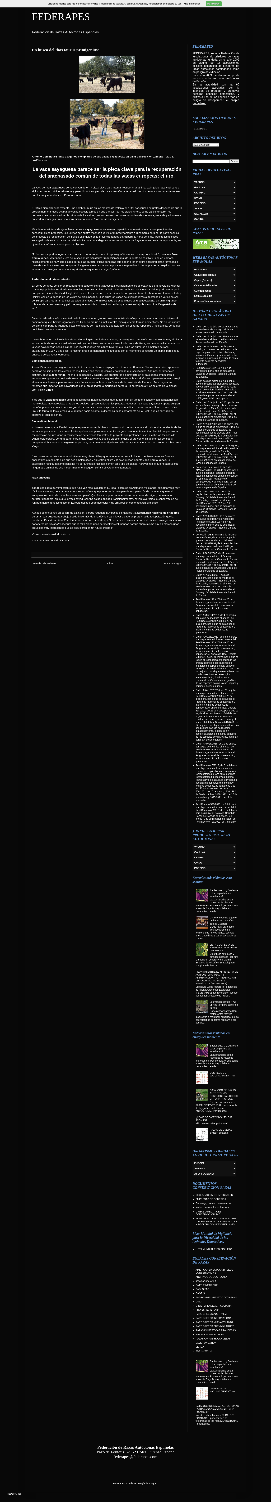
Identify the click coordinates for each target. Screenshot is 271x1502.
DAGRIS (200, 1293)
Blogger (153, 1483)
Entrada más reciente (44, 563)
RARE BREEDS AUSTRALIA (211, 1313)
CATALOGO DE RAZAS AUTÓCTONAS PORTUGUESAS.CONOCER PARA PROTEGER (224, 1094)
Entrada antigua (172, 563)
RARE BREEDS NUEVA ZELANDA (214, 1322)
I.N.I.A (199, 1301)
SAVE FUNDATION (206, 1342)
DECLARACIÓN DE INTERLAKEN (214, 1195)
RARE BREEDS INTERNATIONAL (214, 1318)
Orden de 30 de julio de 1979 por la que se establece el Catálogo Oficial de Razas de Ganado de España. (217, 329)
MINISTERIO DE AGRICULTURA (213, 1305)
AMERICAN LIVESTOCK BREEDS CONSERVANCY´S (214, 1271)
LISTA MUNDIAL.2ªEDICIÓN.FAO (214, 1249)
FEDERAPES (61, 16)
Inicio (110, 563)
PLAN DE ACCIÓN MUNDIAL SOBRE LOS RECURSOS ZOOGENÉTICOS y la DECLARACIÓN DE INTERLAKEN (216, 1221)
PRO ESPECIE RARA (207, 1309)
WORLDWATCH (204, 1351)
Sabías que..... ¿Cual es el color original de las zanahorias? (224, 893)
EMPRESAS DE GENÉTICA (211, 1199)
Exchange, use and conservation (213, 1203)
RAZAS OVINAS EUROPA (210, 1334)
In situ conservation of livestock (212, 1207)
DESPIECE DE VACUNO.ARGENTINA (222, 1074)
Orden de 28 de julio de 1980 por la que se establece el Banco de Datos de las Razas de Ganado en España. (217, 339)
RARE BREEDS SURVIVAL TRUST (215, 1326)
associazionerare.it (206, 1281)
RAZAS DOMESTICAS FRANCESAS (216, 1330)
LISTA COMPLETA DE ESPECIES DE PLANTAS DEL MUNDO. (223, 947)
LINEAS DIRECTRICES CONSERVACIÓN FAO (208, 1213)
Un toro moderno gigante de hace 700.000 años (223, 919)
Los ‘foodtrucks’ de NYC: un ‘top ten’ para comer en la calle (224, 1004)
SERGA (200, 1346)
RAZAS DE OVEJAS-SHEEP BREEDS (221, 1131)
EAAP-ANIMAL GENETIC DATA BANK (216, 1297)
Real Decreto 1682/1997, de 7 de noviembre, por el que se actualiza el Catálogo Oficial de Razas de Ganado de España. (216, 372)
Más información (192, 3)
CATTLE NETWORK (207, 1285)
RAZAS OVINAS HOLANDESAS (213, 1338)
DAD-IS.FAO (202, 1289)
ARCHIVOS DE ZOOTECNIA (211, 1276)
